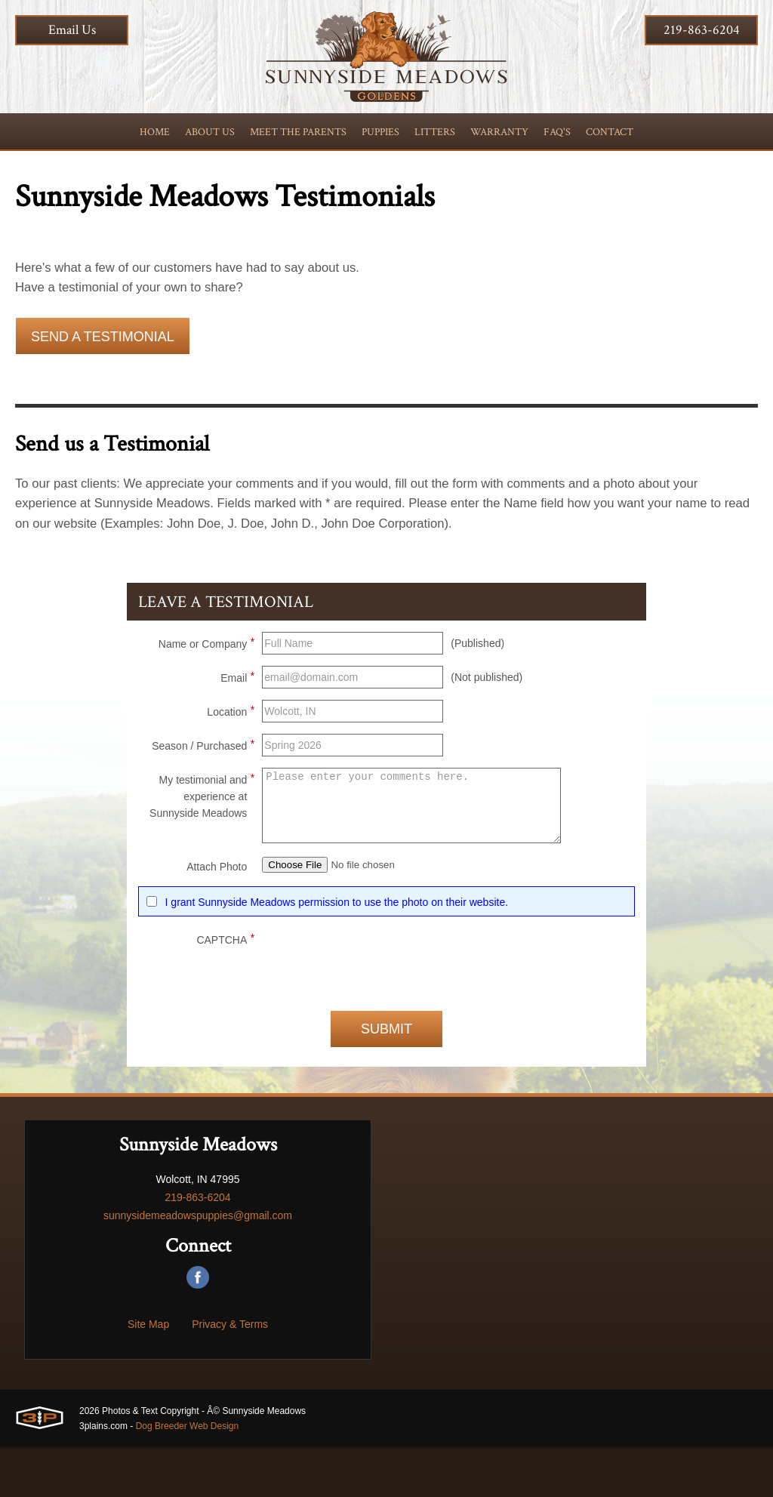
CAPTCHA (225, 986)
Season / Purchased (203, 789)
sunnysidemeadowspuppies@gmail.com (197, 1265)
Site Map (148, 1374)
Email (237, 721)
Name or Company (207, 687)
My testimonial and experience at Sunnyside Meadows (201, 839)
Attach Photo (216, 912)
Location (230, 755)
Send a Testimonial (102, 345)
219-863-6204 (702, 30)
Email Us (72, 30)
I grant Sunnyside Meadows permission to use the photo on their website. (336, 951)
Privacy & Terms (230, 1374)
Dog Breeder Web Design (187, 1476)
